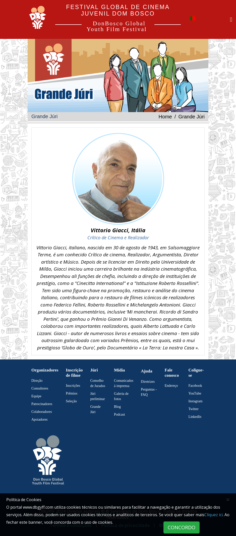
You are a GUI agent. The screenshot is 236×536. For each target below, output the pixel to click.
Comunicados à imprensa (123, 383)
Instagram (195, 401)
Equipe (36, 396)
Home (165, 116)
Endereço (171, 386)
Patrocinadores (41, 404)
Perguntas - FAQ (149, 392)
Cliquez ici (213, 514)
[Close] (228, 499)
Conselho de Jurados (97, 383)
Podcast (119, 414)
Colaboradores (41, 412)
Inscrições (73, 386)
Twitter (193, 409)
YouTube (194, 393)
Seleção (71, 401)
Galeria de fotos (121, 396)
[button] (192, 18)
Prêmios (71, 393)
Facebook (195, 386)
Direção (36, 380)
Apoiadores (39, 419)
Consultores (39, 388)
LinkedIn (194, 417)
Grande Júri (95, 409)
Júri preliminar (97, 396)
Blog (117, 407)
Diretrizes (148, 382)
